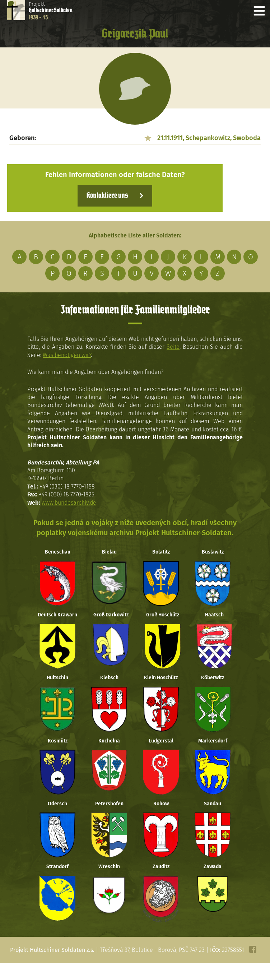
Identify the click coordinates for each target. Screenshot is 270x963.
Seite (173, 346)
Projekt (51, 10)
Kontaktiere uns (107, 195)
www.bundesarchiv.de (69, 502)
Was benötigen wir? (67, 355)
